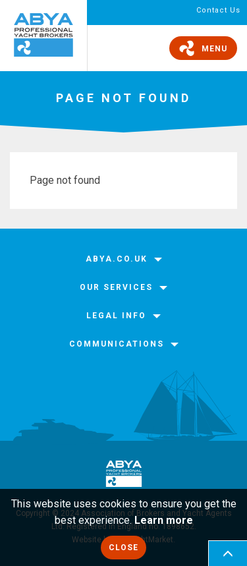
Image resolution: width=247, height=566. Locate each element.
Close (123, 547)
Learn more (163, 520)
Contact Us (218, 10)
